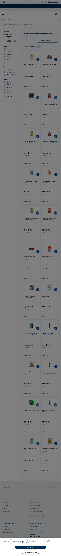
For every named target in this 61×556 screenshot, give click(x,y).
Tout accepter (30, 547)
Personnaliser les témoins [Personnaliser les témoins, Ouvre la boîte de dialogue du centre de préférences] (30, 552)
